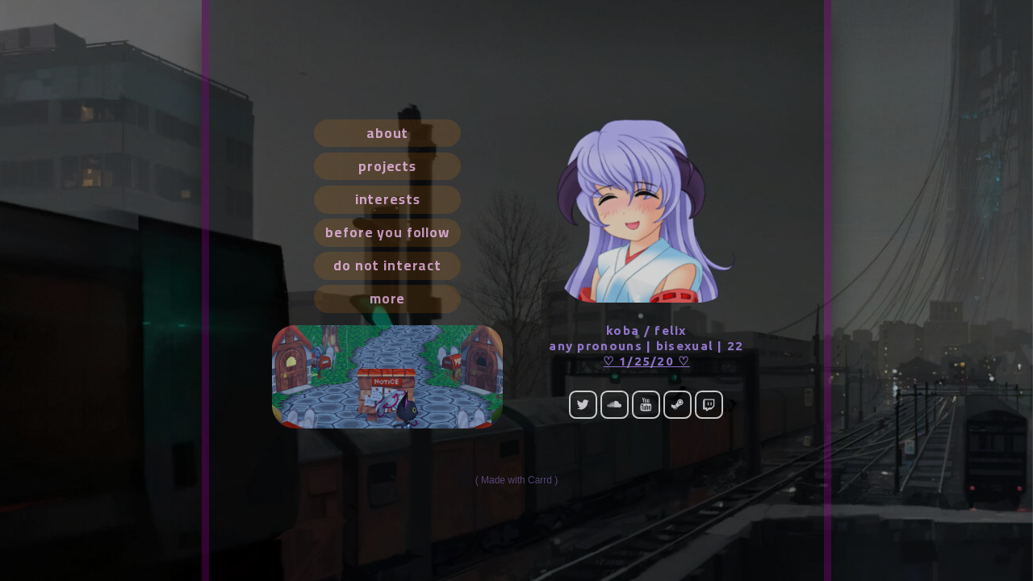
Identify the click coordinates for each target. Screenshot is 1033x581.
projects (387, 166)
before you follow (387, 232)
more (387, 298)
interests (387, 199)
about (387, 132)
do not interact (387, 265)
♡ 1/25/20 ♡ (646, 361)
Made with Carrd (516, 480)
